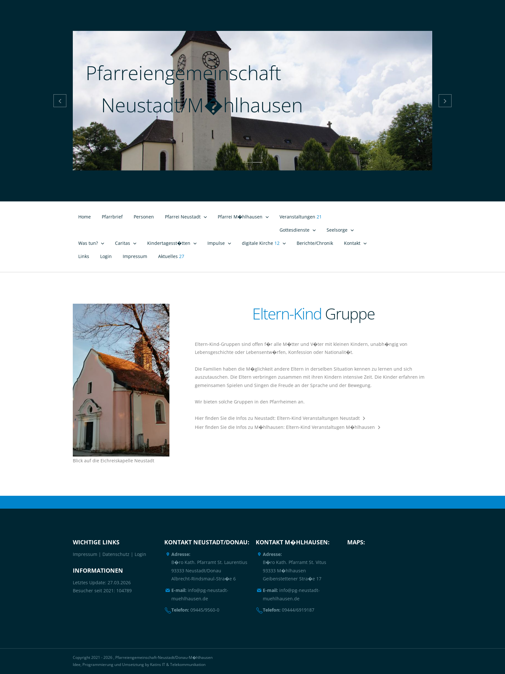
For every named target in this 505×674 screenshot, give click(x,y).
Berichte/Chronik (315, 243)
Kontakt (352, 243)
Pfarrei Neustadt (183, 217)
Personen (144, 217)
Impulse (216, 243)
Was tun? (88, 243)
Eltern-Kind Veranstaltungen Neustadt (318, 418)
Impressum (135, 256)
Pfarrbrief (112, 217)
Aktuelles (171, 256)
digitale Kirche (261, 243)
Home (84, 217)
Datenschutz (115, 554)
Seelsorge (337, 230)
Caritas (122, 243)
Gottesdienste (295, 230)
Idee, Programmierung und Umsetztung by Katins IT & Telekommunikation (139, 664)
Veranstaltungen (301, 217)
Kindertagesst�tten (168, 243)
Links (83, 256)
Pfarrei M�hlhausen (240, 217)
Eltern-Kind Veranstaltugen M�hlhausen (330, 427)
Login (106, 256)
